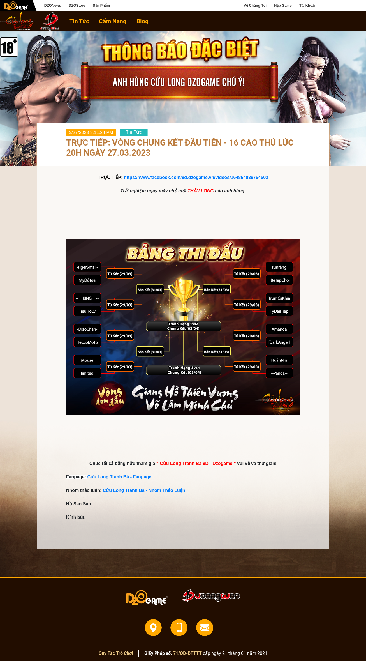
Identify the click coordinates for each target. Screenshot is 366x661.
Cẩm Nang (112, 21)
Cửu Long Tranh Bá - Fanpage (119, 477)
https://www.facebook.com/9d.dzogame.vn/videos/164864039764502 (196, 177)
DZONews (52, 6)
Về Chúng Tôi (255, 6)
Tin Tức (79, 21)
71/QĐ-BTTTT (187, 653)
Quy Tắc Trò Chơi (116, 653)
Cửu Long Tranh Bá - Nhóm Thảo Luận (144, 490)
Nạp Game (283, 6)
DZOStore (77, 6)
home (17, 21)
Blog (142, 21)
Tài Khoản (307, 6)
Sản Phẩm (101, 6)
